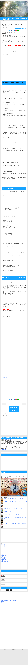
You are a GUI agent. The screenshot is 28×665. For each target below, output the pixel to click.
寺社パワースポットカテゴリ (14, 662)
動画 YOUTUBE (23, 28)
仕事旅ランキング (4, 630)
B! (13, 30)
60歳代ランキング (4, 621)
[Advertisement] (14, 607)
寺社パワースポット (17, 28)
